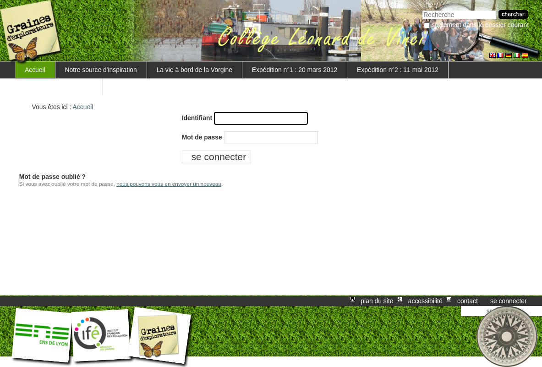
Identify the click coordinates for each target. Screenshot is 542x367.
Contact (467, 301)
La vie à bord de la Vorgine (194, 69)
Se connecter (508, 301)
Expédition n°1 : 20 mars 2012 (294, 69)
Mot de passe (202, 137)
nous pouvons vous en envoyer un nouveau (168, 184)
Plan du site (377, 301)
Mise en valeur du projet (59, 86)
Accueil (35, 69)
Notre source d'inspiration (101, 69)
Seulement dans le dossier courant (480, 24)
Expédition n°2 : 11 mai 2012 (397, 69)
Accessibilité (425, 301)
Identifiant (197, 118)
